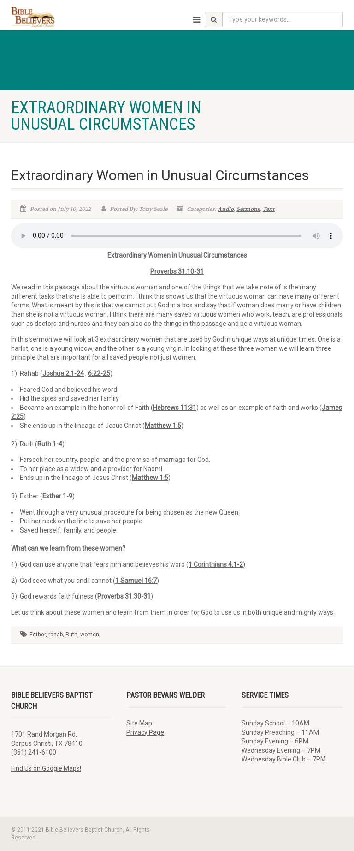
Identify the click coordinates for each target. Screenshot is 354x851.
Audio (226, 209)
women (89, 634)
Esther (38, 634)
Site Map (139, 723)
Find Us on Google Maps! (46, 768)
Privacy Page (145, 732)
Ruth (71, 634)
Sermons (248, 209)
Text (269, 209)
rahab (55, 634)
